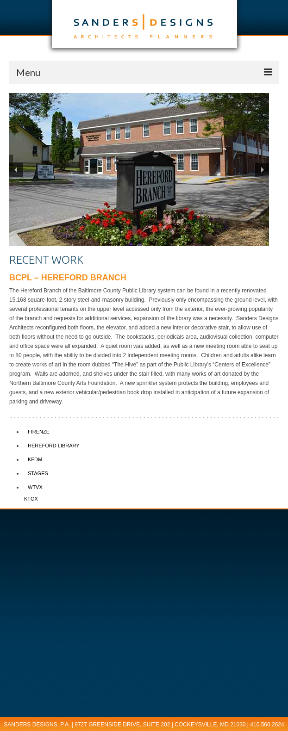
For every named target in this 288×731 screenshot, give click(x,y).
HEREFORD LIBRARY (54, 445)
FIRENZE (39, 431)
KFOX (31, 499)
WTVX (35, 487)
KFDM (35, 459)
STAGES (38, 473)
